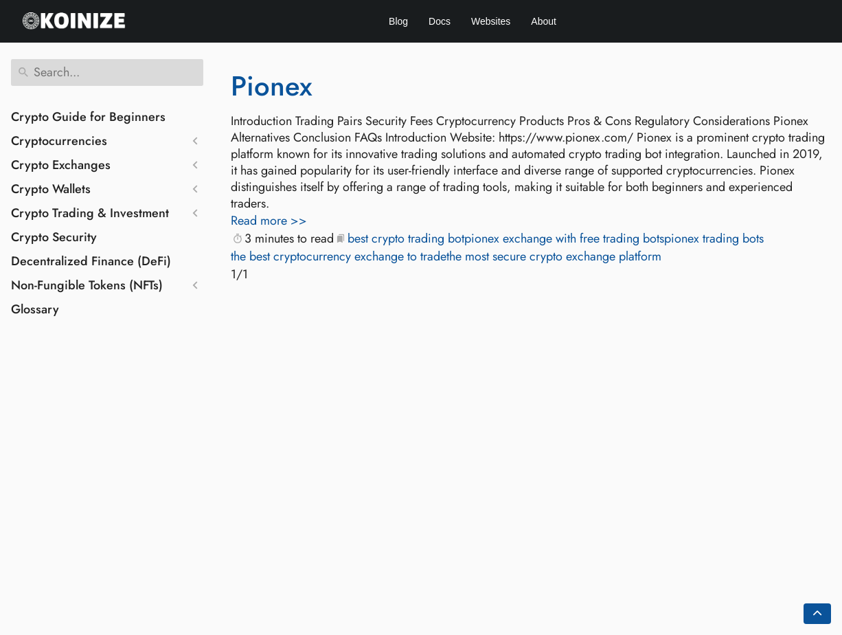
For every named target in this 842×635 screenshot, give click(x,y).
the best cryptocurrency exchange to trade (338, 256)
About (543, 21)
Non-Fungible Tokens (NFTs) (87, 285)
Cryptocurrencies (59, 141)
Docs (440, 21)
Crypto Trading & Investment (90, 213)
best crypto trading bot (406, 238)
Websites (490, 21)
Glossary (35, 309)
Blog (398, 21)
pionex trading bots (714, 238)
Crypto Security (54, 237)
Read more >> (269, 221)
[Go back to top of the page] (817, 613)
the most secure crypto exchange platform (553, 256)
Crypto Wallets (51, 189)
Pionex (271, 85)
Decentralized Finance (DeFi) (91, 261)
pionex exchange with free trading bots (564, 238)
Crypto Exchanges (61, 165)
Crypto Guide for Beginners (88, 117)
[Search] (107, 72)
